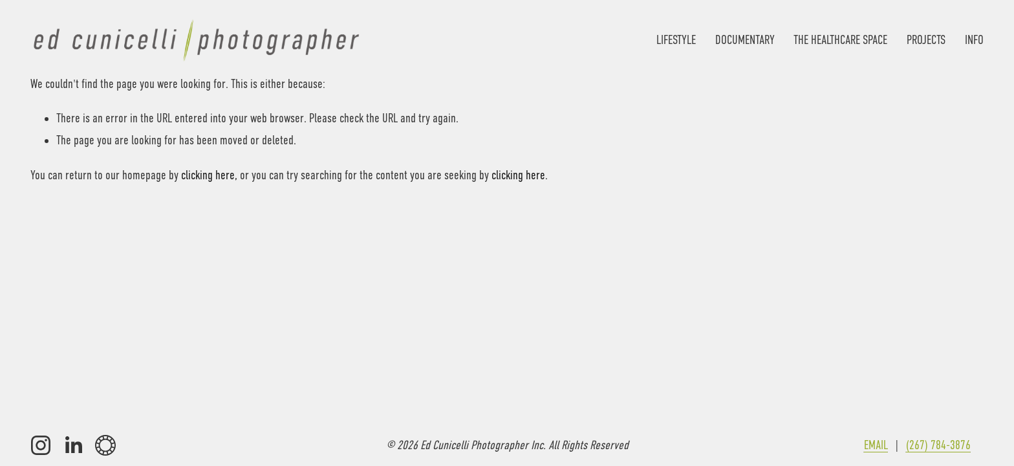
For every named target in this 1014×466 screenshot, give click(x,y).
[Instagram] (40, 445)
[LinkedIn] (73, 445)
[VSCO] (105, 445)
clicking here (208, 175)
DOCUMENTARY (745, 40)
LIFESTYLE (676, 40)
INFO (974, 40)
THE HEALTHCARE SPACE (840, 40)
